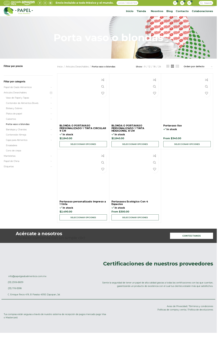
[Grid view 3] (172, 77)
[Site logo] (18, 20)
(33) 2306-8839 (15, 294)
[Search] (204, 6)
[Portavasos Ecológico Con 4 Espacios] (135, 187)
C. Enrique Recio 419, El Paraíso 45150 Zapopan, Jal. (34, 306)
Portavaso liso (172, 136)
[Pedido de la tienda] (198, 78)
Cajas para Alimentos (16, 151)
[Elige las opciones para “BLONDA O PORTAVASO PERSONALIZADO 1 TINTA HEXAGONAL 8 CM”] (135, 155)
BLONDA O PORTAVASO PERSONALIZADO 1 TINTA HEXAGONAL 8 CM (128, 139)
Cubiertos (11, 130)
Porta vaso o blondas (18, 135)
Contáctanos (191, 248)
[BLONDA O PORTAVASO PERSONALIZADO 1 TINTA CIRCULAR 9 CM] (83, 110)
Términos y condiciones (201, 318)
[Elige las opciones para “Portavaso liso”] (187, 155)
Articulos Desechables (15, 103)
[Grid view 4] (177, 77)
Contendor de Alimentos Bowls (22, 114)
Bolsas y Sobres (14, 119)
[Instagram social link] (45, 6)
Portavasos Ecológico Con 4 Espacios (130, 214)
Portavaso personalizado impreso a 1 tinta (83, 214)
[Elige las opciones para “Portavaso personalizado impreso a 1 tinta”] (83, 229)
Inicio (60, 78)
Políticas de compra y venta (171, 322)
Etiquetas (9, 177)
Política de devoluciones (200, 322)
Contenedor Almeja (16, 146)
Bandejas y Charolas (16, 140)
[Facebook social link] (40, 6)
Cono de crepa (13, 161)
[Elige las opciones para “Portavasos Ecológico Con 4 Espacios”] (135, 229)
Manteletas (9, 167)
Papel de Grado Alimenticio (18, 98)
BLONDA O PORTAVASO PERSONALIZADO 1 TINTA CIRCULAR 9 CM (83, 139)
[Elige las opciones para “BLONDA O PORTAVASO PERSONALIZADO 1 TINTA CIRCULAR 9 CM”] (83, 155)
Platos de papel (14, 124)
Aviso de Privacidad (177, 318)
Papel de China (11, 172)
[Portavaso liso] (187, 110)
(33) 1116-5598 (15, 300)
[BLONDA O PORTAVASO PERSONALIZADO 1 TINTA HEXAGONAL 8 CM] (135, 110)
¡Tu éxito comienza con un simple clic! (50, 248)
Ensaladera (11, 156)
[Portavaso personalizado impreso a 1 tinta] (83, 187)
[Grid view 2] (167, 77)
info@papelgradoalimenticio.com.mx (27, 288)
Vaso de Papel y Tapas (17, 109)
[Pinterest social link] (50, 6)
